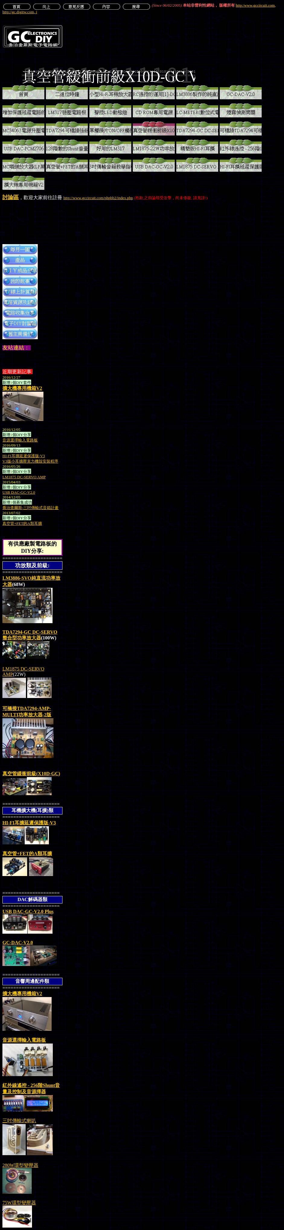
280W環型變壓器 (20, 1165)
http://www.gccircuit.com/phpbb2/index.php (98, 198)
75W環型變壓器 (19, 1202)
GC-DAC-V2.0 (17, 942)
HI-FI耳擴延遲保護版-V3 (29, 822)
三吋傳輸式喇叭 (19, 1120)
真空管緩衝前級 (31, 773)
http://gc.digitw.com (18, 12)
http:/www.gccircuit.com (255, 5)
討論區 (10, 197)
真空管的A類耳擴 (27, 853)
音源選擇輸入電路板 (24, 1040)
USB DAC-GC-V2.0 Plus (27, 911)
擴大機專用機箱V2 (22, 388)
